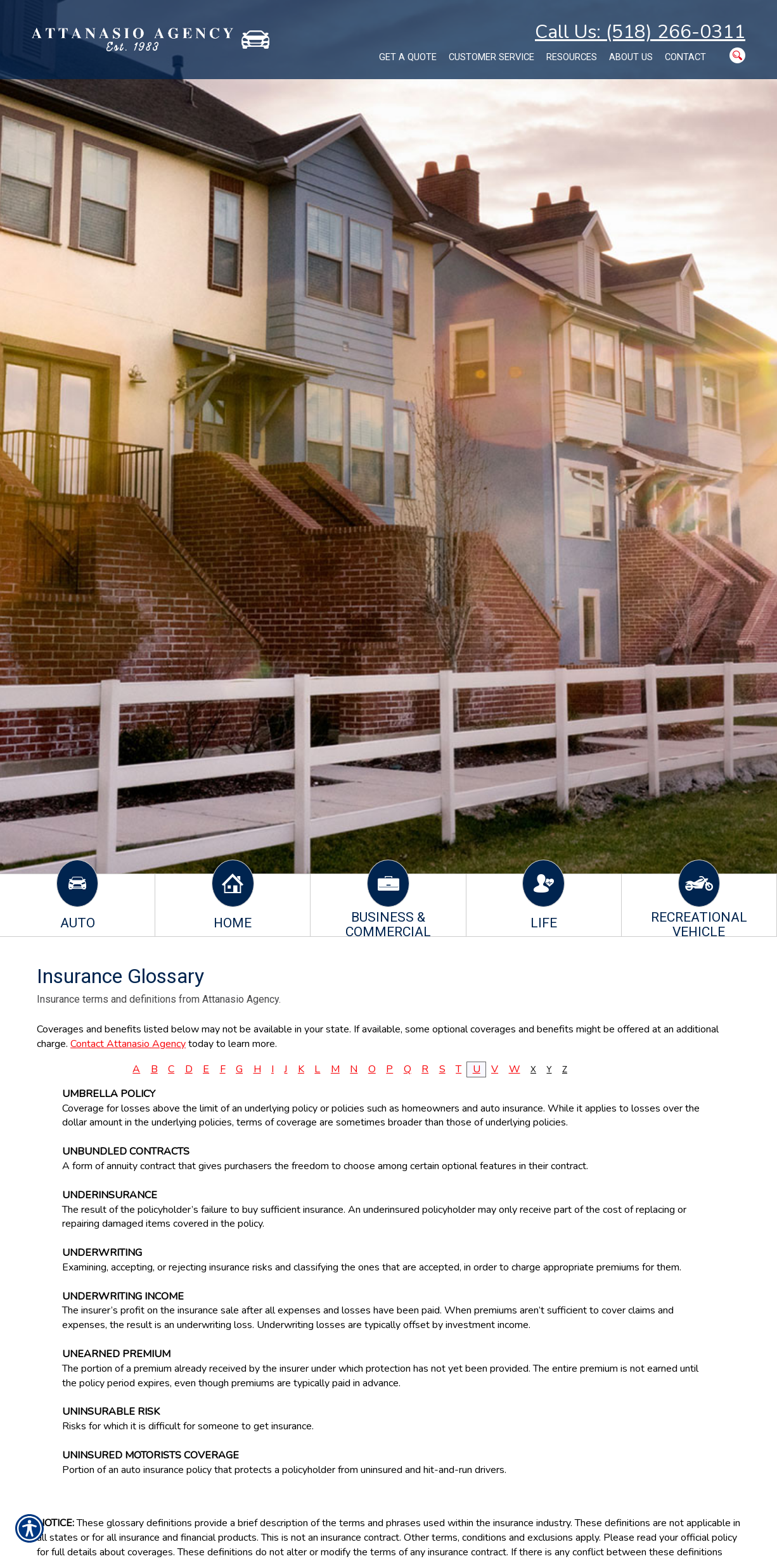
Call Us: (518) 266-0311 (640, 32)
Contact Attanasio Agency (128, 1044)
